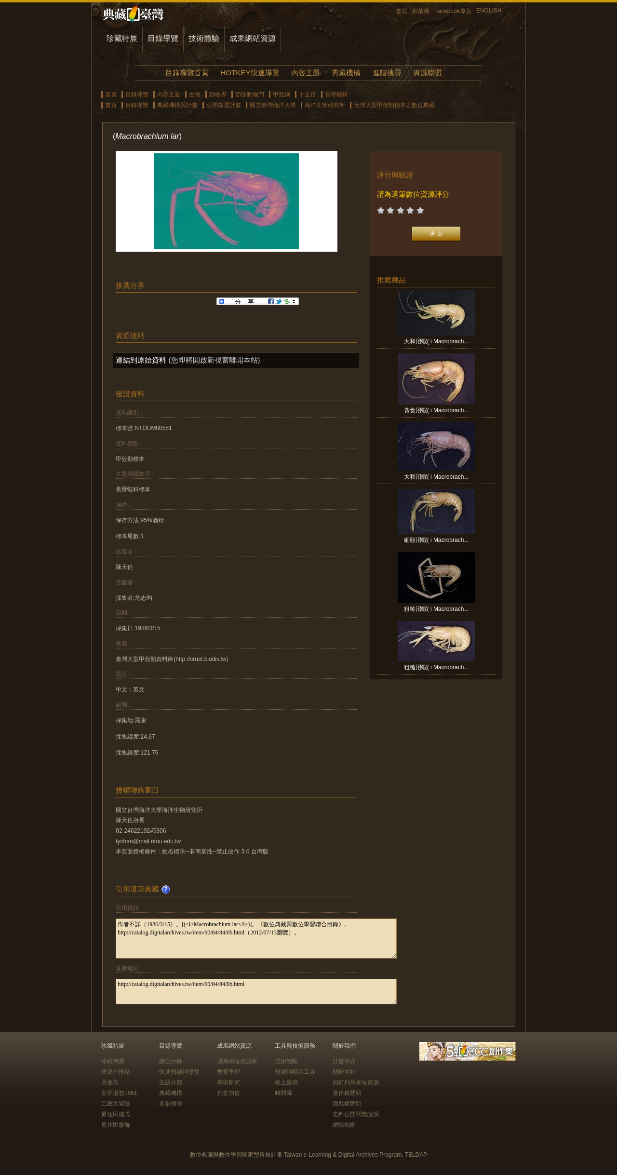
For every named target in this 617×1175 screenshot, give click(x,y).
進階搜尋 (387, 72)
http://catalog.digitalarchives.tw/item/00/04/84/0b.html (256, 991)
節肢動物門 (249, 94)
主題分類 (170, 1082)
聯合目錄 (170, 1061)
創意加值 (228, 1093)
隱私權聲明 (347, 1103)
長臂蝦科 (336, 94)
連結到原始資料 (141, 360)
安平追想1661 (119, 1093)
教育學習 (228, 1071)
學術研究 (228, 1082)
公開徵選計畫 (223, 105)
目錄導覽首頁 (187, 72)
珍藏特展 (122, 38)
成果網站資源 (252, 38)
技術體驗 (203, 38)
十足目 (307, 94)
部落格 (420, 11)
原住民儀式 (115, 1114)
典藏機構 (346, 72)
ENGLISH (489, 10)
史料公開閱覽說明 (356, 1114)
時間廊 (283, 1093)
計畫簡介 (344, 1061)
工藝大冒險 (115, 1103)
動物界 (218, 94)
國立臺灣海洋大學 (273, 105)
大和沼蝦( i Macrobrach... (436, 341)
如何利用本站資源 (356, 1082)
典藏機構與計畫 (177, 105)
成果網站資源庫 (237, 1061)
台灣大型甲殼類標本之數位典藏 (394, 105)
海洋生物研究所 (325, 105)
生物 (195, 94)
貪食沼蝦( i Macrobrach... (436, 410)
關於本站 (344, 1071)
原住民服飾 (115, 1124)
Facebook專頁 (452, 11)
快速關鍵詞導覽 (179, 1071)
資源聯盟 (427, 72)
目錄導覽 (163, 38)
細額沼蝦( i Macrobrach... (436, 540)
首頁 (401, 11)
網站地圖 (344, 1124)
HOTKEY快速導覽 (249, 72)
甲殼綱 (281, 94)
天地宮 (110, 1082)
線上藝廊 (286, 1082)
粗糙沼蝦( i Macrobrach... (436, 609)
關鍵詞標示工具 (295, 1071)
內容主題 (305, 72)
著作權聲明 (347, 1093)
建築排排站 (115, 1071)
